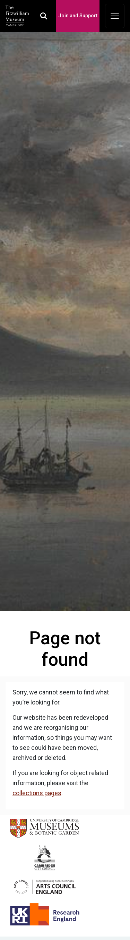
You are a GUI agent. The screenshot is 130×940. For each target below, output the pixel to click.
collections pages (36, 793)
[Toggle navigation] (114, 16)
